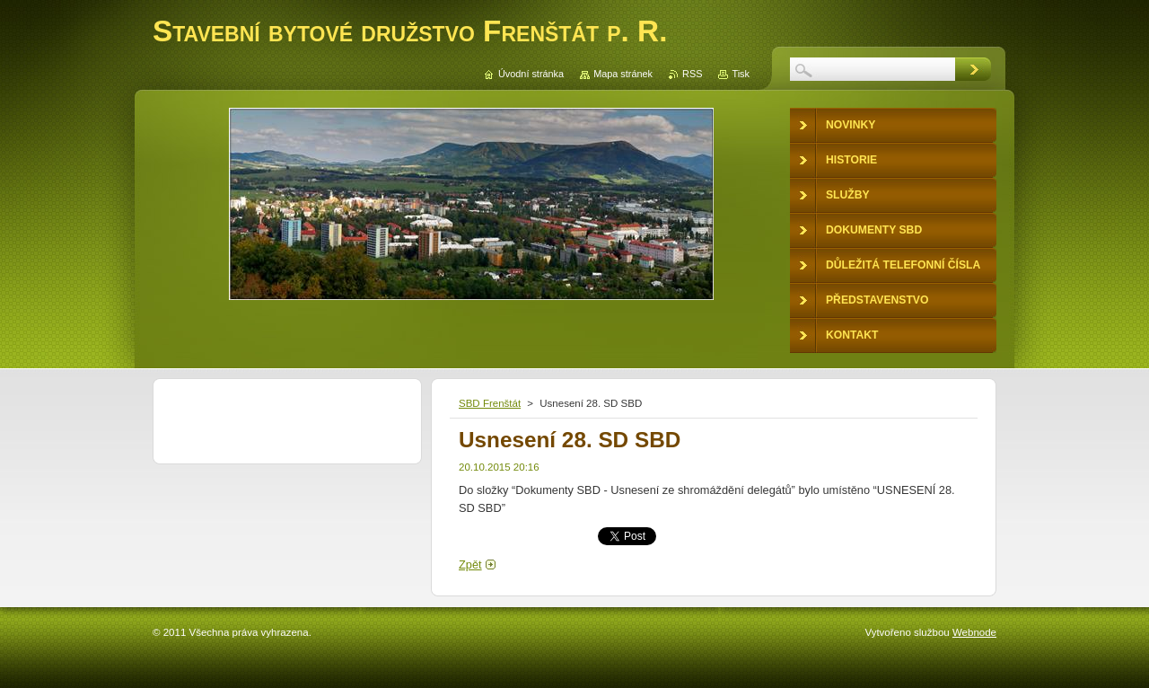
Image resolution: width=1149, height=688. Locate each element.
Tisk (741, 73)
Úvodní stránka (531, 73)
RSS (692, 73)
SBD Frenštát (490, 403)
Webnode (974, 632)
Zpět (470, 564)
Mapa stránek (623, 73)
